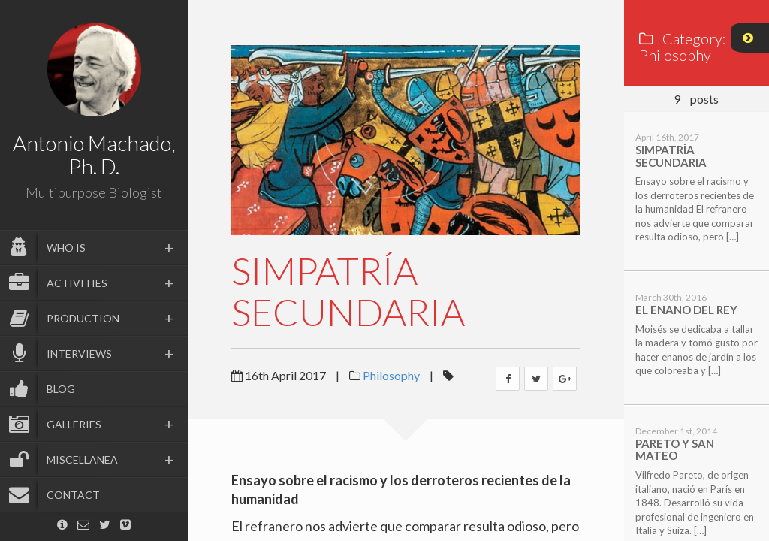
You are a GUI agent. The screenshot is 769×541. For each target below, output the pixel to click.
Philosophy (391, 375)
